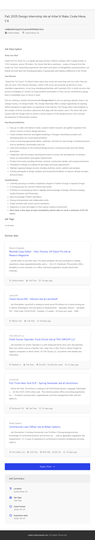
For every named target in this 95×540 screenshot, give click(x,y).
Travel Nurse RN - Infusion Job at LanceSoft (33, 299)
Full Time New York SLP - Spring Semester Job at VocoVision (43, 383)
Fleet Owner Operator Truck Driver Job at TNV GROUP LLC (42, 339)
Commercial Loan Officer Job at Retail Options (34, 427)
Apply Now (47, 466)
